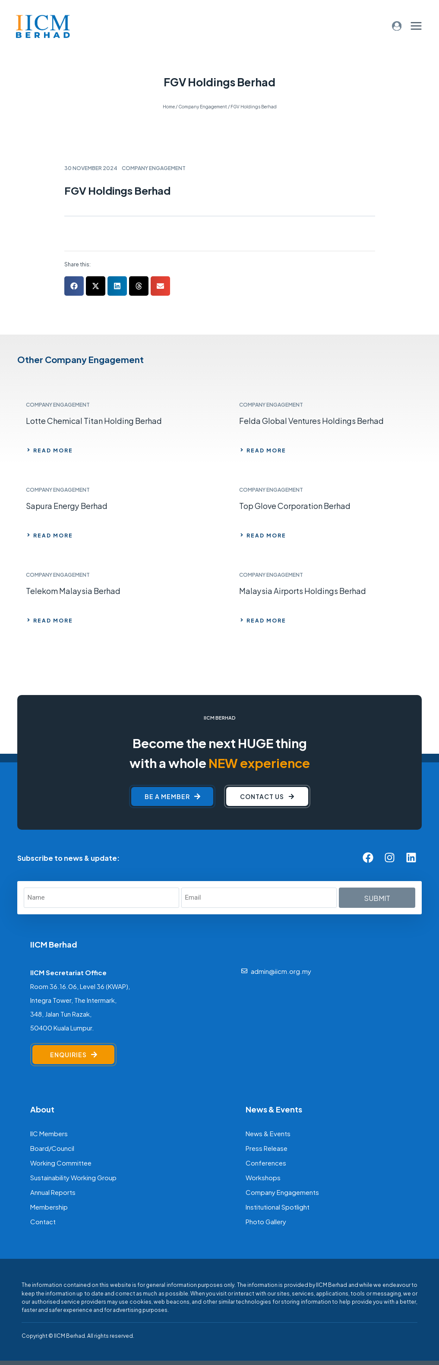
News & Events (268, 1133)
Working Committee (61, 1162)
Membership (49, 1206)
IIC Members (49, 1133)
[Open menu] (416, 26)
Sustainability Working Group (73, 1177)
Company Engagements (282, 1191)
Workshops (263, 1177)
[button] (74, 286)
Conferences (266, 1162)
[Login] (397, 26)
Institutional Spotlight (278, 1206)
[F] (138, 1335)
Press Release (266, 1147)
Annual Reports (53, 1191)
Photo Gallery (266, 1221)
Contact (43, 1221)
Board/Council (52, 1147)
